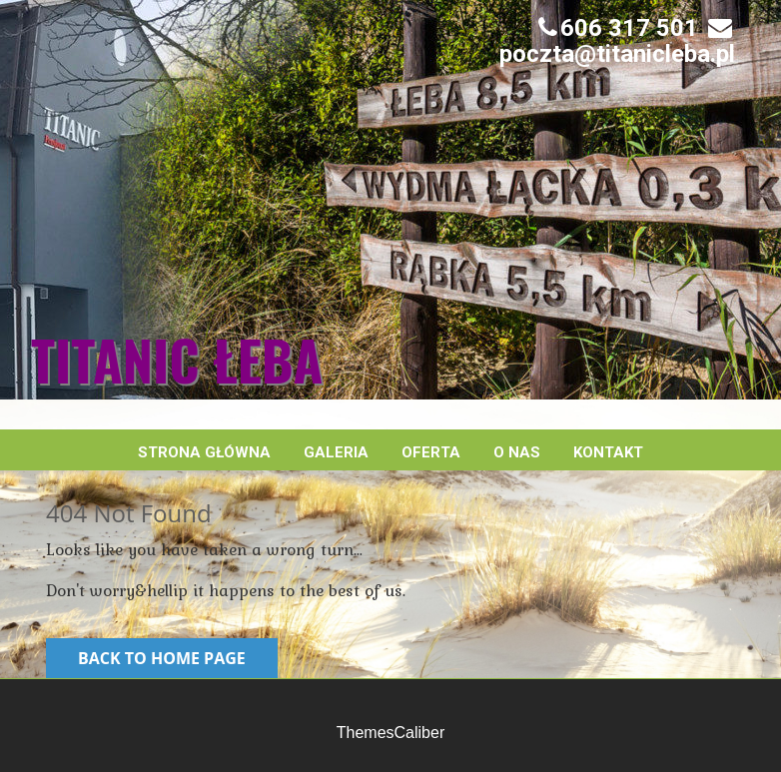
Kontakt (608, 452)
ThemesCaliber (390, 732)
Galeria (336, 452)
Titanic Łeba (177, 359)
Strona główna (204, 452)
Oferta (430, 452)
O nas (516, 452)
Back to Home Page (162, 658)
